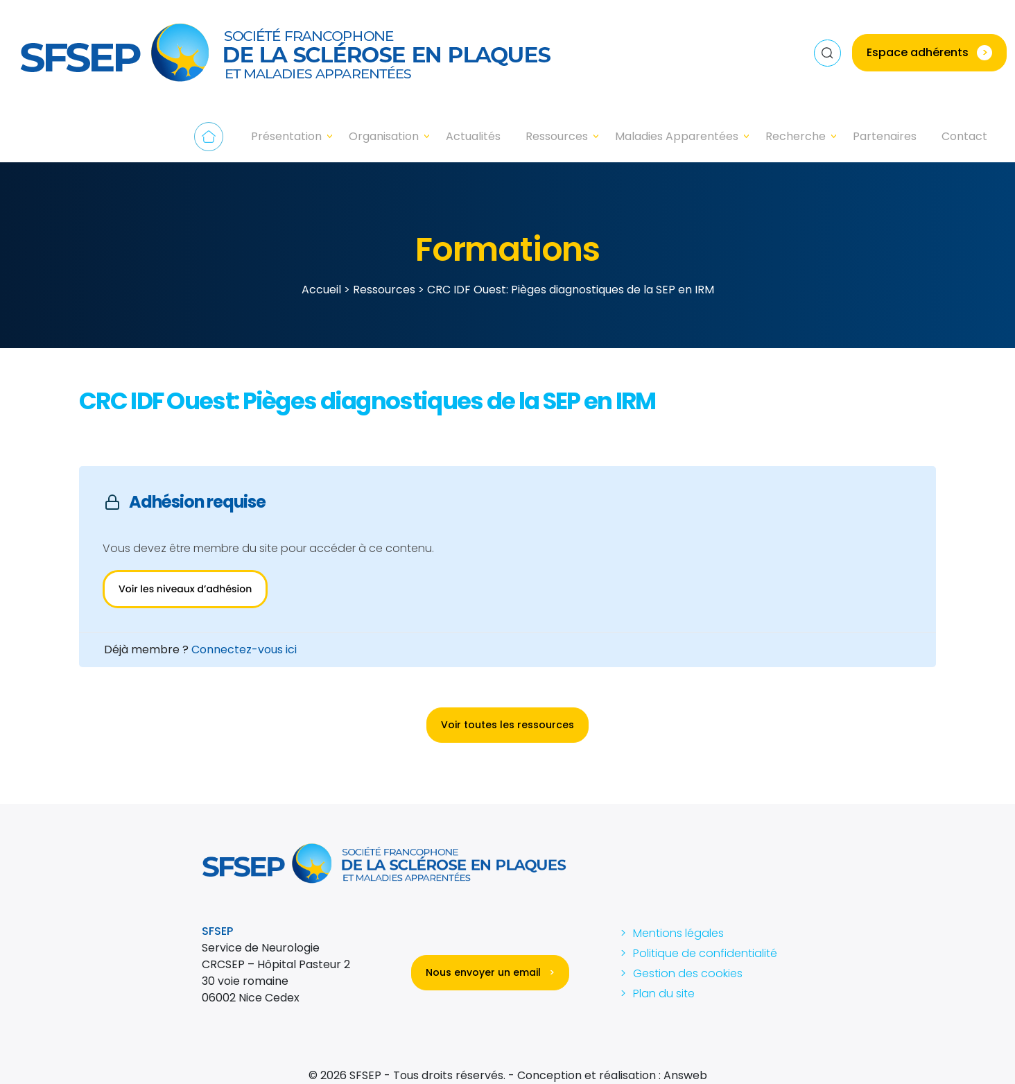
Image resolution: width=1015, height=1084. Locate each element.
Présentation (286, 136)
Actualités (473, 136)
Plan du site (664, 993)
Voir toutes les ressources (507, 725)
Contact (964, 136)
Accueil (208, 136)
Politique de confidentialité (705, 953)
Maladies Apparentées (676, 136)
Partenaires (885, 136)
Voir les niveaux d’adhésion (185, 589)
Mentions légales (678, 933)
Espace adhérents (929, 52)
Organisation (384, 136)
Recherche (795, 136)
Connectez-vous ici (244, 649)
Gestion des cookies (688, 973)
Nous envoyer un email (490, 972)
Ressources (557, 136)
